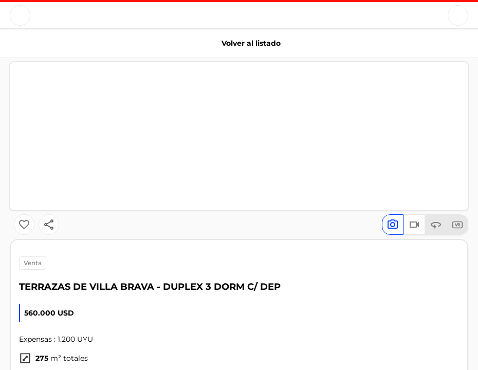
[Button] (20, 15)
